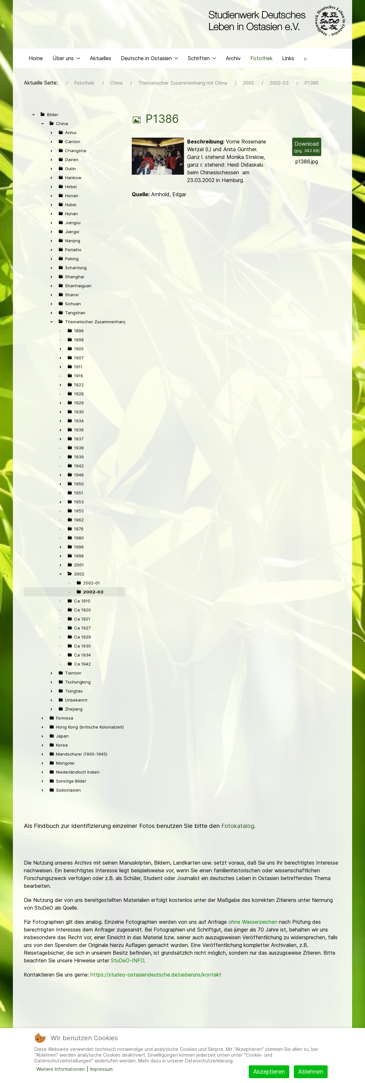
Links (288, 66)
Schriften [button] (202, 66)
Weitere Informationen (60, 1069)
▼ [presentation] (33, 122)
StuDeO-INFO (127, 968)
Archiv (233, 66)
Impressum (101, 1069)
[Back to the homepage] (275, 22)
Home (36, 66)
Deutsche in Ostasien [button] (149, 66)
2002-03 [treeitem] (93, 599)
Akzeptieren (269, 1071)
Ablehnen (310, 1071)
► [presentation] (51, 140)
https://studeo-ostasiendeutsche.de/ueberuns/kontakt (156, 982)
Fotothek (261, 66)
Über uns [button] (66, 66)
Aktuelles (100, 66)
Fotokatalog (237, 834)
